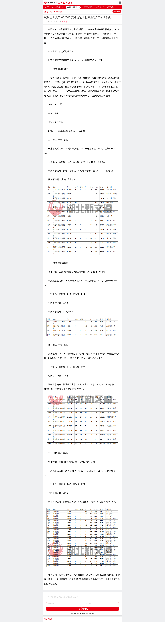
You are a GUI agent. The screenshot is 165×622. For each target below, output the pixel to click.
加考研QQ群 (116, 11)
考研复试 (99, 7)
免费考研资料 (73, 7)
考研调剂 (111, 7)
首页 (47, 7)
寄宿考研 (88, 7)
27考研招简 (57, 7)
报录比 (59, 11)
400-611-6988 (64, 2)
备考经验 (48, 11)
